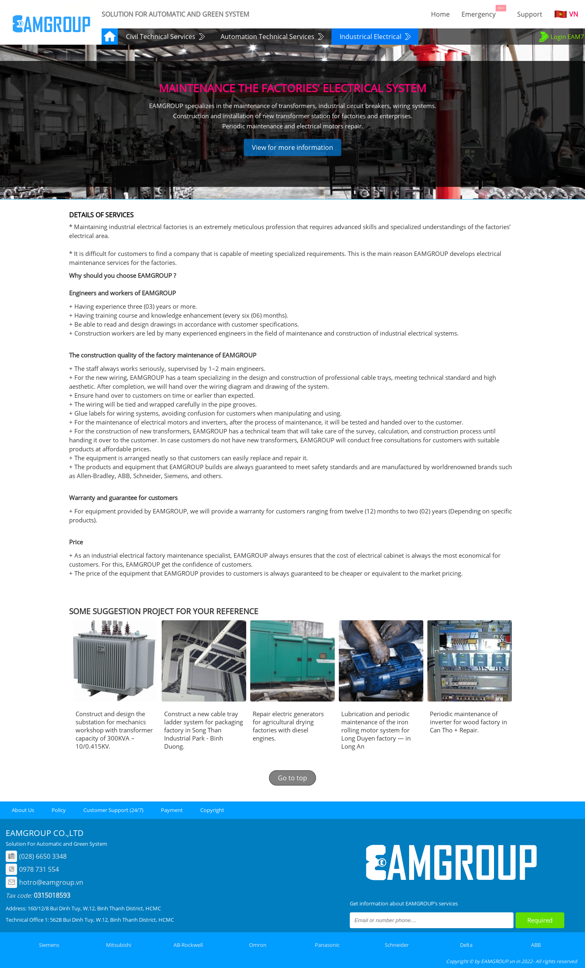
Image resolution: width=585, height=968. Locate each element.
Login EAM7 (560, 36)
